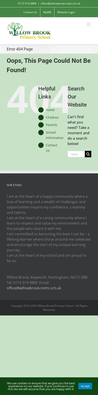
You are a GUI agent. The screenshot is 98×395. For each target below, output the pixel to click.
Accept (85, 386)
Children (52, 117)
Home (50, 110)
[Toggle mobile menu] (89, 24)
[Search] (88, 154)
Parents (51, 125)
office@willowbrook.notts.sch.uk (60, 3)
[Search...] (76, 154)
